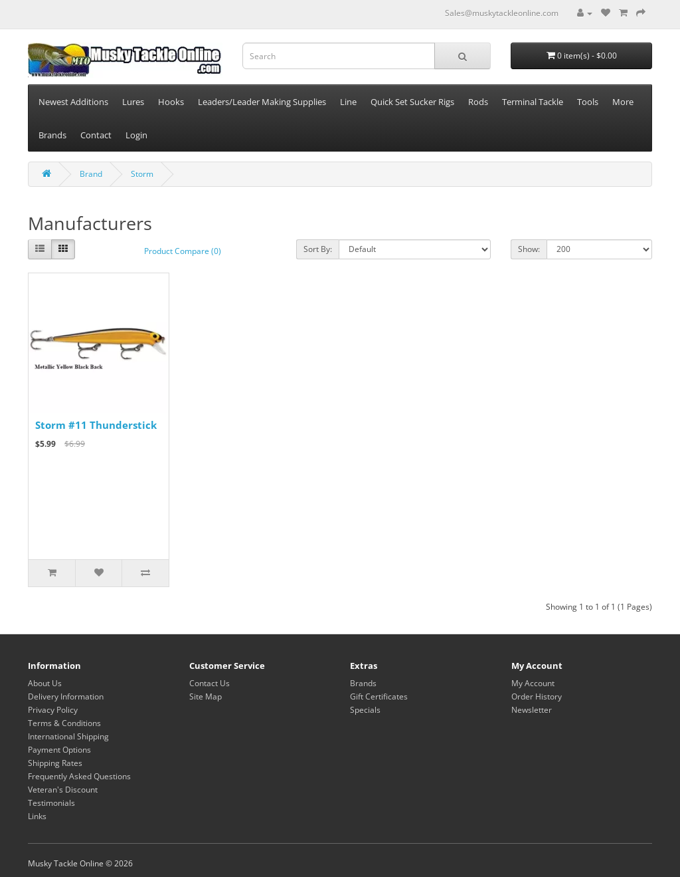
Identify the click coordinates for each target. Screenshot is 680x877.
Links (37, 816)
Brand (91, 174)
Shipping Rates (55, 763)
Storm (142, 174)
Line (348, 102)
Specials (365, 709)
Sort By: (317, 249)
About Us (45, 683)
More (623, 102)
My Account (532, 683)
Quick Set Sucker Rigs (412, 102)
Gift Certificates (379, 696)
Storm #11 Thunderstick (96, 425)
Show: (529, 249)
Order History (536, 696)
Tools (587, 102)
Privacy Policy (53, 709)
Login (136, 135)
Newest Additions (73, 102)
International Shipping (68, 736)
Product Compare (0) (182, 251)
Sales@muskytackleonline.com (501, 13)
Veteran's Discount (63, 789)
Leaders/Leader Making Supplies (262, 102)
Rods (478, 102)
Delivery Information (66, 696)
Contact (96, 135)
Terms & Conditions (64, 723)
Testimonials (51, 803)
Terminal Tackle (532, 102)
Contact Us (209, 683)
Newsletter (531, 709)
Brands (52, 135)
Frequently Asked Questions (79, 776)
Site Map (205, 696)
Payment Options (59, 749)
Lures (133, 102)
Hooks (171, 102)
